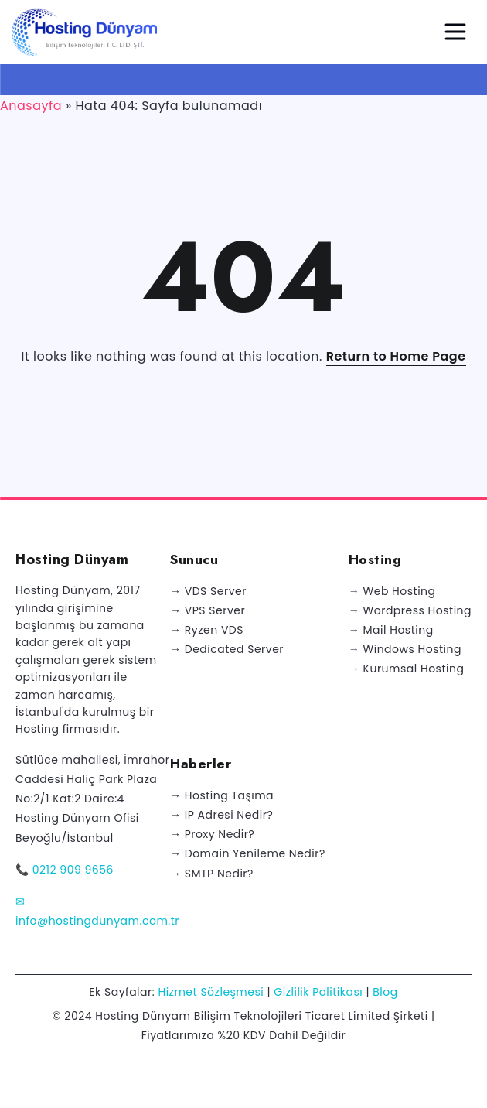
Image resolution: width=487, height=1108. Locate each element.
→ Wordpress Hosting (410, 610)
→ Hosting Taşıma (222, 795)
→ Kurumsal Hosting (407, 668)
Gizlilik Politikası (318, 992)
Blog (385, 992)
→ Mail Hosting (391, 630)
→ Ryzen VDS (207, 630)
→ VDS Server (208, 591)
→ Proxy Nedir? (212, 834)
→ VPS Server (207, 610)
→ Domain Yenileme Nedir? (247, 853)
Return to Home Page (396, 356)
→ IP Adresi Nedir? (221, 814)
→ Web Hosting (392, 591)
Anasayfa (31, 106)
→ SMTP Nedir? (212, 873)
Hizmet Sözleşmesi (211, 992)
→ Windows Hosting (405, 649)
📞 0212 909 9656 (64, 869)
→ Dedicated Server (227, 649)
